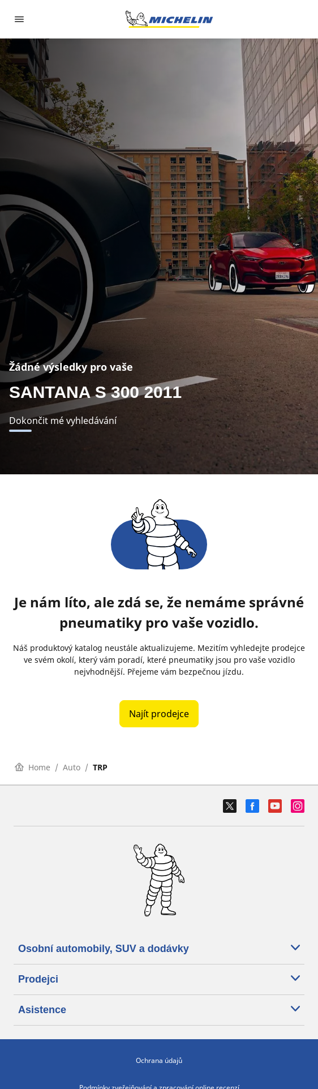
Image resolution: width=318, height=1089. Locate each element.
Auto (71, 767)
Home (32, 767)
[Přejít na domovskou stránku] (169, 19)
